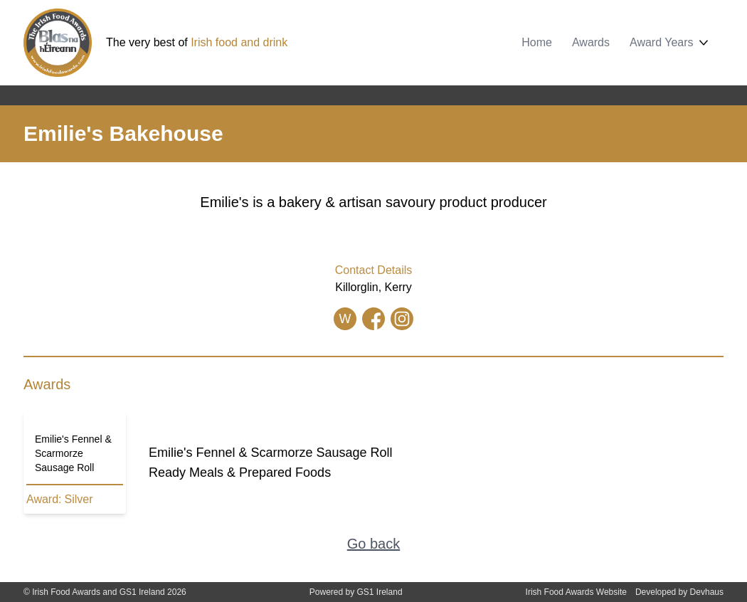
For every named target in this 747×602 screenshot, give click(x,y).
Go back (373, 543)
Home (536, 42)
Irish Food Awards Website (576, 592)
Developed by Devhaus (679, 592)
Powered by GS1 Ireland (356, 592)
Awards (591, 42)
